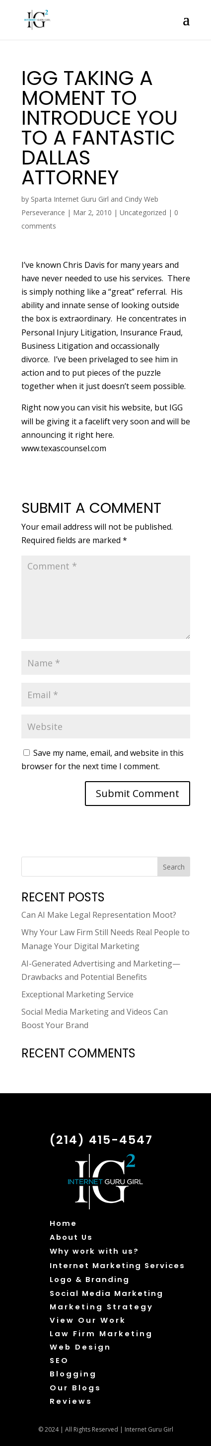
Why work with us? (94, 1251)
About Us (71, 1237)
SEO (59, 1360)
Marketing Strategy (101, 1306)
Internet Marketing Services (117, 1265)
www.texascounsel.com (63, 448)
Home (63, 1223)
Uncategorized (143, 212)
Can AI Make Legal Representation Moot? (98, 914)
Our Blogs (75, 1387)
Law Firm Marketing (101, 1333)
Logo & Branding (90, 1279)
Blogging (73, 1373)
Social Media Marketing (106, 1293)
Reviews (71, 1401)
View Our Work (88, 1320)
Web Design (80, 1347)
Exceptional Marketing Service (77, 994)
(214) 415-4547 (101, 1139)
